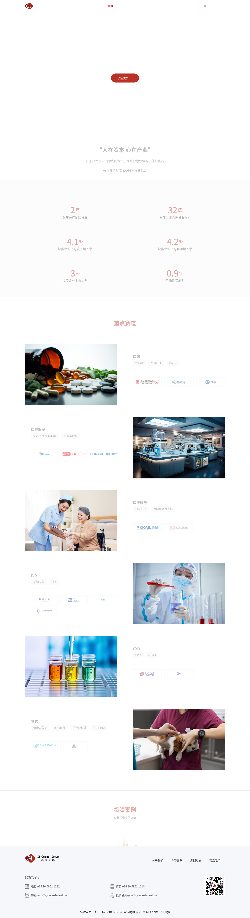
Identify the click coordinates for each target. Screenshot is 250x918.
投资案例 (151, 6)
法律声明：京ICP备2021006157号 (101, 912)
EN (212, 6)
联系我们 (195, 6)
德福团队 (136, 6)
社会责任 (165, 6)
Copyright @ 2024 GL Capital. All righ (146, 912)
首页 (110, 6)
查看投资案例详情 (125, 821)
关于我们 (122, 6)
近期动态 (180, 6)
